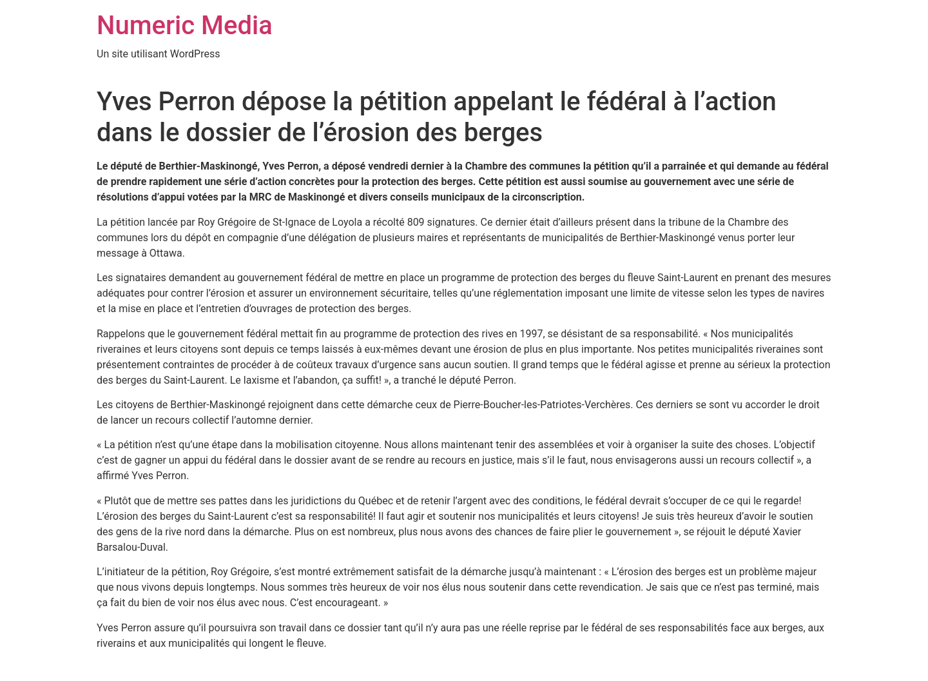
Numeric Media (185, 25)
